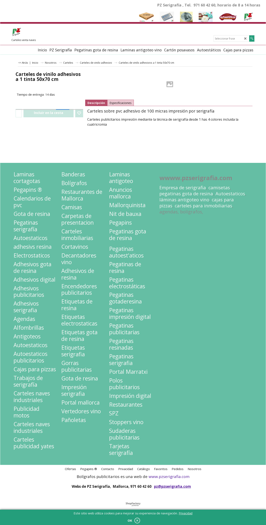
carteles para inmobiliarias (203, 206)
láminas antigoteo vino (184, 200)
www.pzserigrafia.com (169, 476)
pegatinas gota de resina (186, 194)
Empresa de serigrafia (182, 187)
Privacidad (185, 513)
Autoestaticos (230, 194)
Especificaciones (121, 103)
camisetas (219, 187)
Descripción (96, 103)
